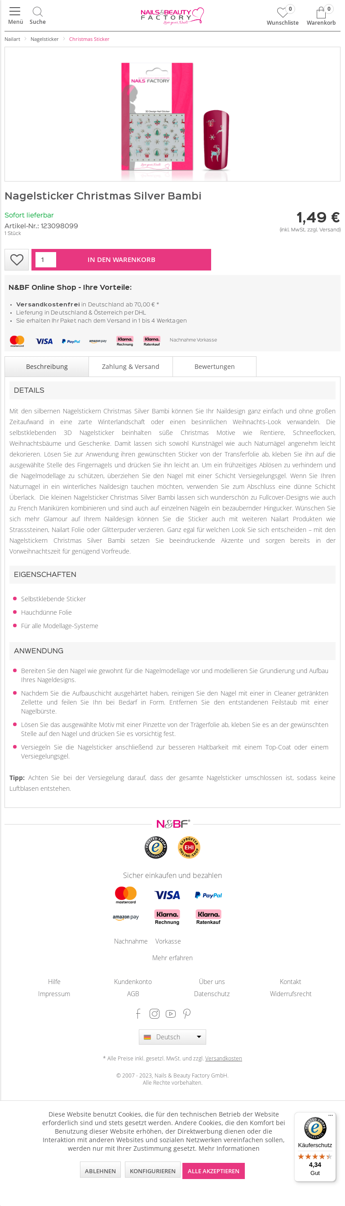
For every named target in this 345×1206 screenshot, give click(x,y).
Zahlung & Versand (130, 366)
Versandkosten (223, 1058)
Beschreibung (47, 366)
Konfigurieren (153, 1171)
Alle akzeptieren (213, 1171)
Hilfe (54, 981)
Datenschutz (212, 993)
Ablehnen (100, 1171)
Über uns (212, 981)
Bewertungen (215, 366)
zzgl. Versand (323, 230)
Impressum (54, 993)
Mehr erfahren (172, 957)
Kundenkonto (133, 981)
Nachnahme (183, 340)
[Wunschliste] (283, 15)
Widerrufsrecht (291, 993)
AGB (133, 993)
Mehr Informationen (229, 1148)
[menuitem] (14, 15)
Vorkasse (207, 340)
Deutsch (168, 1037)
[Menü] (14, 15)
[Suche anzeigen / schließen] (37, 15)
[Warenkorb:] (321, 15)
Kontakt (290, 981)
